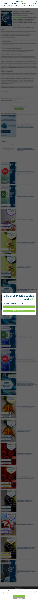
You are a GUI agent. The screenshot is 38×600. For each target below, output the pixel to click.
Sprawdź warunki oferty (18, 307)
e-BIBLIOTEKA (4, 3)
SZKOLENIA (24, 3)
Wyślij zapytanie (18, 310)
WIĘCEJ (34, 3)
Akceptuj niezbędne (18, 598)
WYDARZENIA (14, 3)
